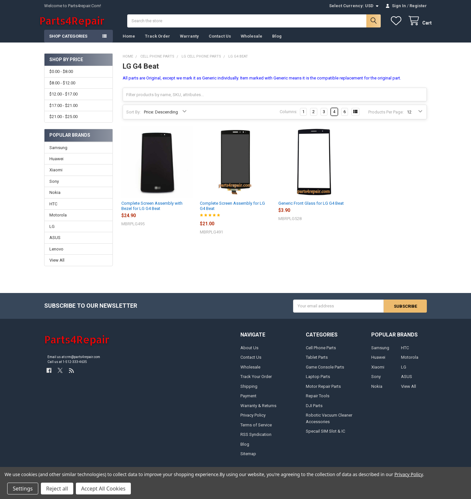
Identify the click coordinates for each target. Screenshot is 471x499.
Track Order (157, 41)
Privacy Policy (253, 420)
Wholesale (251, 41)
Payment (248, 400)
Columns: (288, 116)
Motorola (58, 220)
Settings (23, 488)
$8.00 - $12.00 (62, 87)
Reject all (57, 488)
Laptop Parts (318, 381)
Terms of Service (256, 429)
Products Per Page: (386, 116)
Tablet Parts (317, 362)
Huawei (56, 163)
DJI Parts (314, 410)
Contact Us (220, 41)
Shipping (248, 391)
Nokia (55, 197)
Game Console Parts (325, 372)
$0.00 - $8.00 (61, 76)
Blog (277, 41)
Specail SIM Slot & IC (325, 436)
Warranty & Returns (258, 410)
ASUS (55, 242)
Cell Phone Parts (321, 352)
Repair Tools (317, 400)
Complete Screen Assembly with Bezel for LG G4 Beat (152, 211)
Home (129, 41)
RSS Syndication (255, 439)
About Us (249, 352)
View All (56, 265)
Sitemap (248, 458)
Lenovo (56, 253)
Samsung (58, 152)
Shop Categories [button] (68, 41)
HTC (53, 208)
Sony (54, 186)
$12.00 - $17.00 (63, 99)
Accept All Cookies (103, 488)
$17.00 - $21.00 (63, 110)
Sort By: (133, 116)
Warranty (189, 41)
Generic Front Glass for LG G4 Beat (311, 208)
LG (52, 231)
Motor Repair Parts (323, 391)
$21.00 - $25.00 (63, 121)
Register (418, 5)
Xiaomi (55, 175)
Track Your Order (256, 381)
